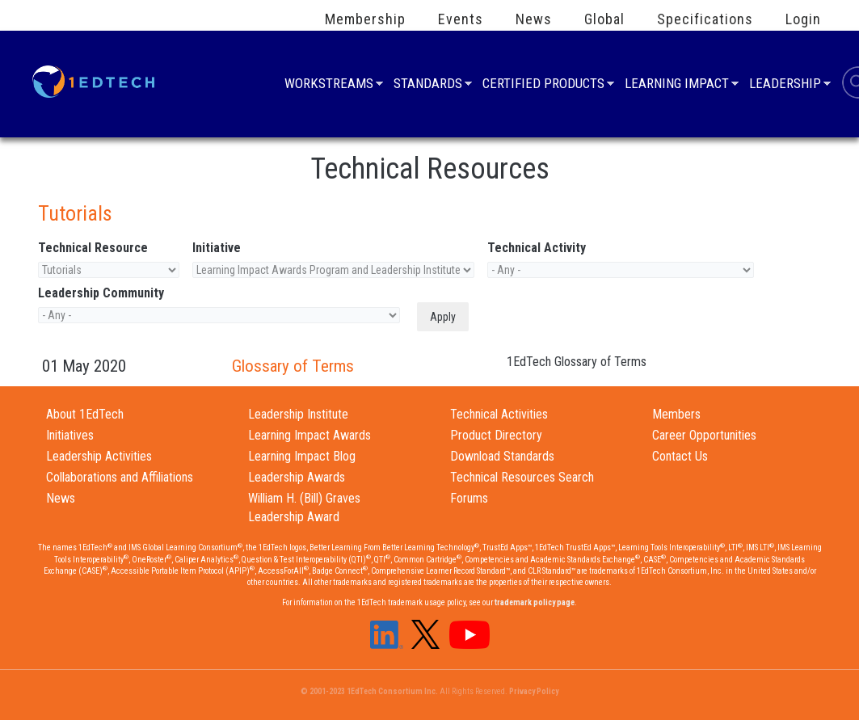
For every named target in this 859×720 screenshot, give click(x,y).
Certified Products (543, 85)
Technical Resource (93, 247)
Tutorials (75, 213)
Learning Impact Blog (302, 456)
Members (676, 414)
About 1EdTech (85, 414)
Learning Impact (677, 85)
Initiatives (70, 435)
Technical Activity (536, 247)
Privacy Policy (533, 691)
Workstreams (328, 85)
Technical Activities (499, 414)
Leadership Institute (298, 414)
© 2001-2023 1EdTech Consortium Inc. (369, 691)
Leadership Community (101, 293)
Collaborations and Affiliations (119, 477)
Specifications (705, 19)
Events (460, 19)
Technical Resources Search (522, 477)
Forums (469, 498)
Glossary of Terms (293, 366)
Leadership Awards (296, 477)
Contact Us (680, 456)
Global (604, 19)
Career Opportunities (704, 435)
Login (803, 19)
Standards (428, 85)
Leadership (785, 85)
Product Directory (496, 435)
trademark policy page (535, 602)
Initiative (216, 247)
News (534, 19)
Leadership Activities (99, 456)
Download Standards (502, 456)
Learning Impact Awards (309, 435)
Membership (365, 19)
